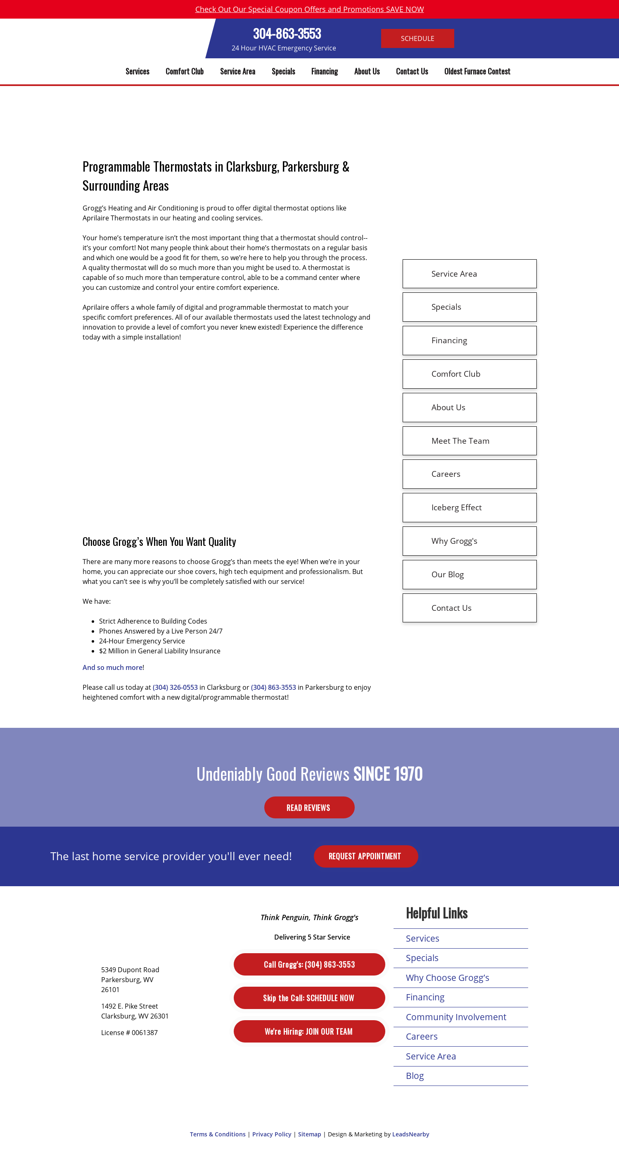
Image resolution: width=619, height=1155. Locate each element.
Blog (415, 1075)
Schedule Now (309, 998)
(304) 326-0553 (175, 687)
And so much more (112, 667)
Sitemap (309, 1134)
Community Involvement (456, 1017)
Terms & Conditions (218, 1134)
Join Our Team (309, 1031)
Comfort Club (185, 71)
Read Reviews (309, 807)
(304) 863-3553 (273, 687)
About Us (366, 71)
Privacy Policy (272, 1134)
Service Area (237, 71)
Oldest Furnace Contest (477, 71)
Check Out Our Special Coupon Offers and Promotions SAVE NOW (309, 9)
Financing (324, 71)
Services (137, 71)
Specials (283, 71)
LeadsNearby (410, 1134)
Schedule (417, 38)
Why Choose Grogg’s (447, 977)
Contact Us (412, 71)
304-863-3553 (287, 33)
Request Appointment (366, 856)
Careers (422, 1036)
